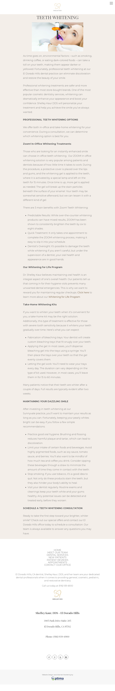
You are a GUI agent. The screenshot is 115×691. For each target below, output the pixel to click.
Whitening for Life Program (64, 297)
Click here (83, 292)
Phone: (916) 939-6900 (57, 636)
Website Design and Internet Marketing (56, 675)
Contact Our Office (57, 565)
